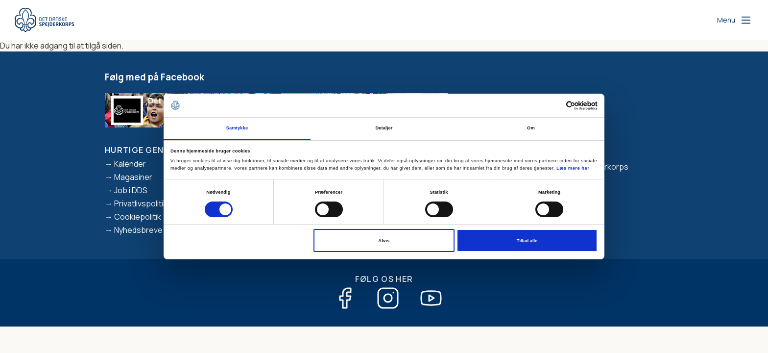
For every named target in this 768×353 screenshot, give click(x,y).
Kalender (130, 163)
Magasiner (133, 177)
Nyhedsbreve (138, 230)
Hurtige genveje (144, 150)
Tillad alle (527, 240)
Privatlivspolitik (140, 203)
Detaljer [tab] (383, 128)
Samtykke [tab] (237, 128)
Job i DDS (130, 190)
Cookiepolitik (137, 216)
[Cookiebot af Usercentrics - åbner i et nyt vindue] (555, 105)
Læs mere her (572, 168)
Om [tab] (531, 128)
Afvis (383, 240)
